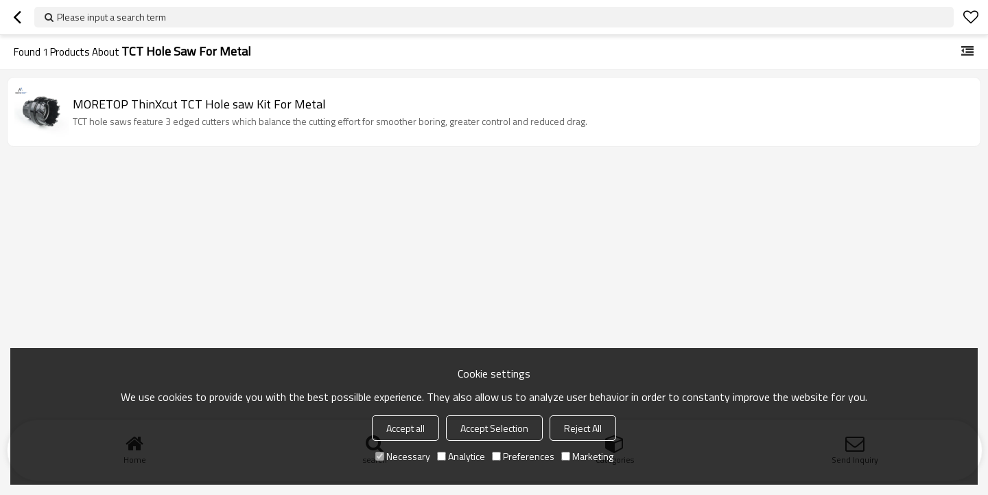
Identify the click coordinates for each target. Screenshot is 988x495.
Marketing (587, 456)
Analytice (461, 456)
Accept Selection (494, 428)
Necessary (402, 456)
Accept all (405, 428)
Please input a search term (111, 17)
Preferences (523, 456)
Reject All (583, 428)
